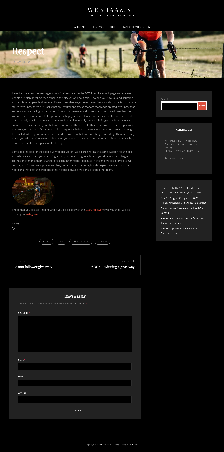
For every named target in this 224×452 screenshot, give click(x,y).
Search (164, 99)
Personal (102, 241)
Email (22, 376)
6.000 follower (94, 209)
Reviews (97, 27)
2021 (48, 241)
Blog (112, 27)
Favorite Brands (132, 27)
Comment (24, 313)
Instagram (32, 214)
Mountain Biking (81, 241)
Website (22, 393)
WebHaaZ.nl (112, 9)
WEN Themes (132, 444)
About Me (79, 27)
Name (21, 360)
